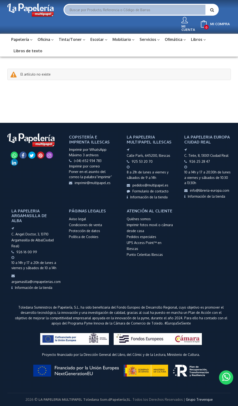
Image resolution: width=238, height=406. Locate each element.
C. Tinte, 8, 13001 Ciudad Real (206, 155)
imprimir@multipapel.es (90, 182)
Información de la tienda (147, 197)
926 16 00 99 (26, 251)
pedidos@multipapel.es (147, 185)
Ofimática (175, 39)
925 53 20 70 (142, 161)
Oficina (45, 39)
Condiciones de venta (85, 224)
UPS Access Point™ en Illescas (144, 245)
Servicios (150, 39)
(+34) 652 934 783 (88, 160)
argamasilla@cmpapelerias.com (36, 278)
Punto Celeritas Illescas (145, 254)
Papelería (21, 39)
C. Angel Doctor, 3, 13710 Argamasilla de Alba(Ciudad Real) (32, 240)
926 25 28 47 (199, 161)
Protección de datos (84, 230)
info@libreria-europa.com (206, 190)
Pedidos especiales (141, 236)
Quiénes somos (139, 218)
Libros (198, 39)
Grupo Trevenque (199, 399)
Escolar (98, 39)
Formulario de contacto (148, 191)
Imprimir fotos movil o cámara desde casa (150, 227)
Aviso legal (77, 218)
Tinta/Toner (72, 39)
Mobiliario (123, 39)
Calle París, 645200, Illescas (148, 155)
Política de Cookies (83, 236)
